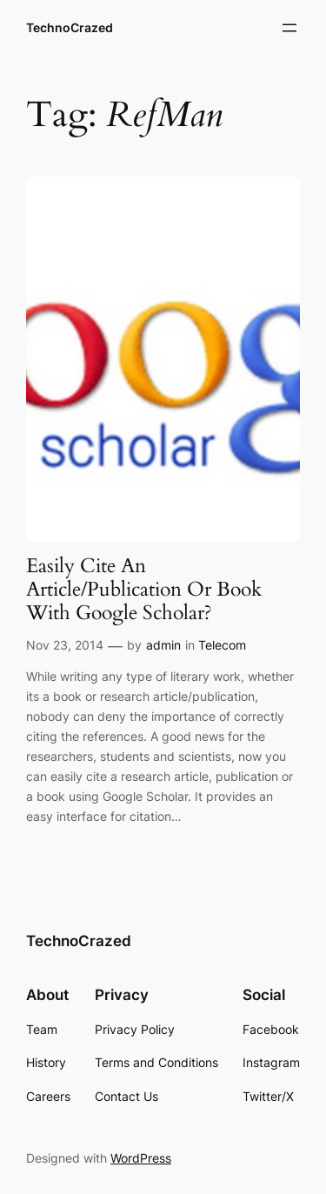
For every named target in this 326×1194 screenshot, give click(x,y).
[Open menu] (289, 27)
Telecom (222, 644)
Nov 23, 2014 (64, 644)
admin (163, 644)
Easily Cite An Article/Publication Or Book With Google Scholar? (144, 590)
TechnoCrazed (69, 27)
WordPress (140, 1158)
